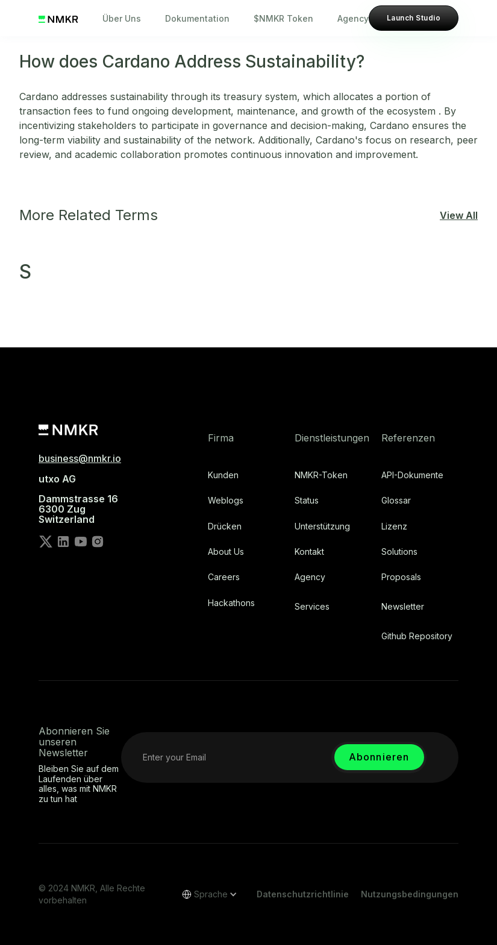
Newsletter (402, 607)
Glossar (396, 500)
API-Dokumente (412, 475)
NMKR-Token (321, 475)
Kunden (223, 475)
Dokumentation (197, 18)
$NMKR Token (283, 18)
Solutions (399, 552)
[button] (205, 894)
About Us (226, 552)
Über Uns (121, 18)
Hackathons (231, 603)
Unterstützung (322, 526)
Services (312, 607)
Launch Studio (413, 17)
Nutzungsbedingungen (409, 894)
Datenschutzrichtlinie (303, 894)
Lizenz (394, 526)
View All (459, 215)
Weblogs (225, 500)
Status (307, 500)
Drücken (225, 526)
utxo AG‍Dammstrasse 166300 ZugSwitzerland (78, 499)
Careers (224, 577)
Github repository (416, 636)
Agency (353, 18)
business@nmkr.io (80, 458)
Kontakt (309, 552)
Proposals (401, 577)
